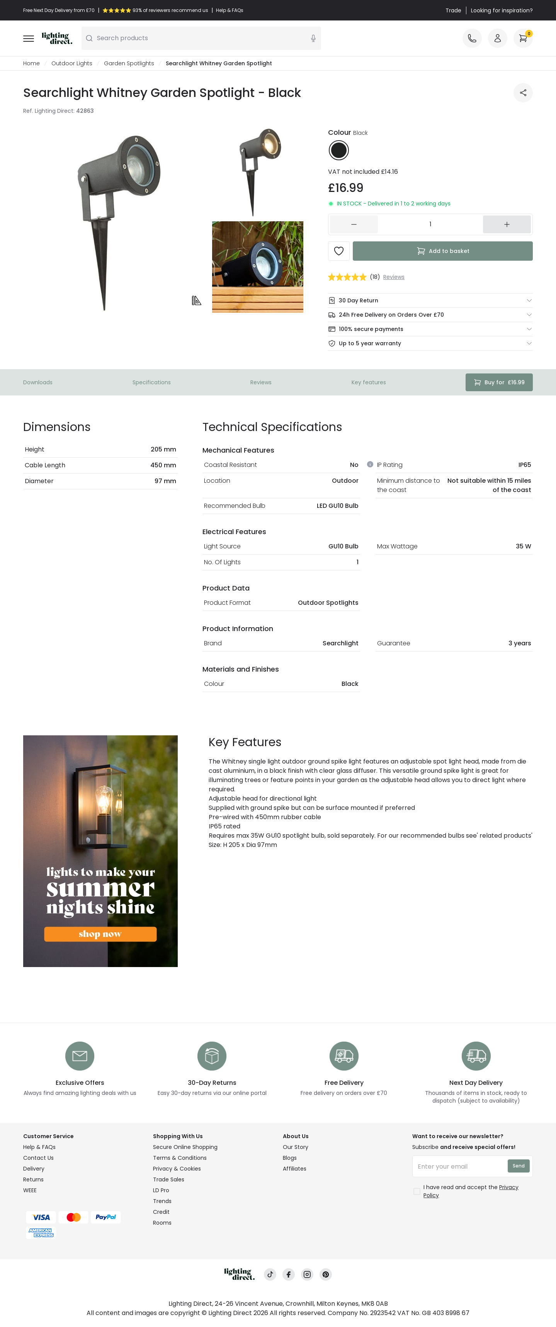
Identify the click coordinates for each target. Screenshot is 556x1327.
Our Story (295, 1147)
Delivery (33, 1169)
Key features (369, 382)
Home (31, 63)
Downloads (38, 382)
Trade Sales (168, 1179)
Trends (162, 1201)
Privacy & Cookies (177, 1169)
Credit (161, 1212)
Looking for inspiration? (502, 10)
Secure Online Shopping (185, 1147)
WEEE (30, 1190)
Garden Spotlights (129, 63)
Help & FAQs (39, 1147)
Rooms (162, 1223)
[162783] (430, 224)
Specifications (152, 382)
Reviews (261, 382)
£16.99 (499, 382)
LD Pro (161, 1190)
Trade (453, 10)
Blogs (290, 1158)
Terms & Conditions (180, 1158)
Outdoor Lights (71, 63)
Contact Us (38, 1158)
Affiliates (294, 1169)
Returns (33, 1179)
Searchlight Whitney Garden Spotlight (219, 63)
